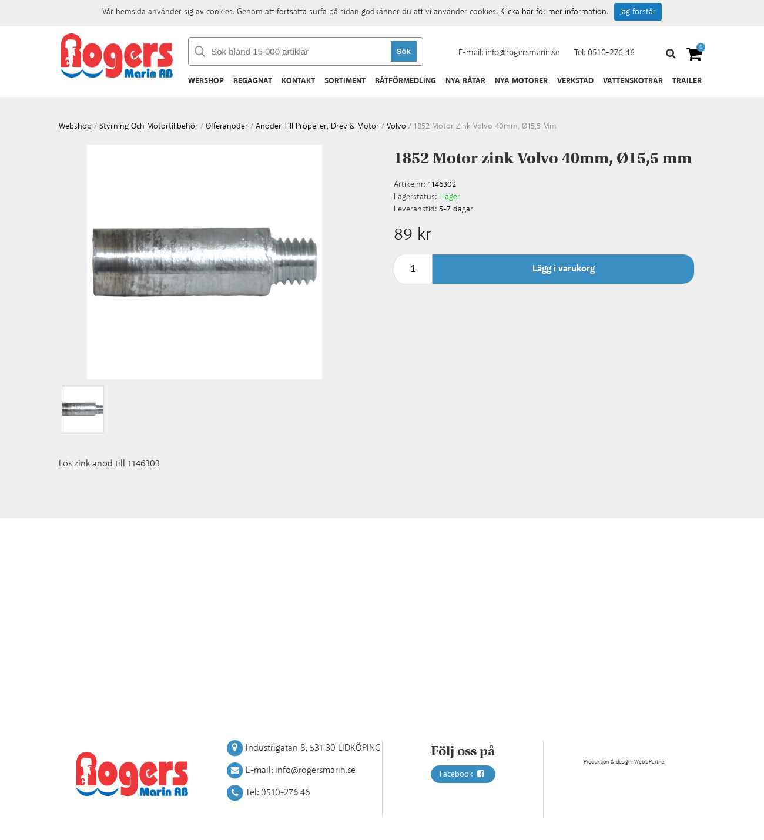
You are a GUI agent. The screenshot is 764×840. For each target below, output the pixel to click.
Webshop (206, 81)
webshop (75, 126)
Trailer (687, 81)
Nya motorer (521, 81)
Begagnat (252, 81)
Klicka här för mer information (553, 12)
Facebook (463, 774)
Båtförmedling (405, 81)
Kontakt (298, 81)
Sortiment (345, 81)
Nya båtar (465, 81)
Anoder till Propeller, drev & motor (317, 126)
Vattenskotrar (633, 81)
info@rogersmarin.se (522, 52)
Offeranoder (227, 126)
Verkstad (575, 81)
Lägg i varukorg (563, 268)
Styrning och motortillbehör (148, 126)
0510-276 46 (611, 52)
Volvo (396, 126)
